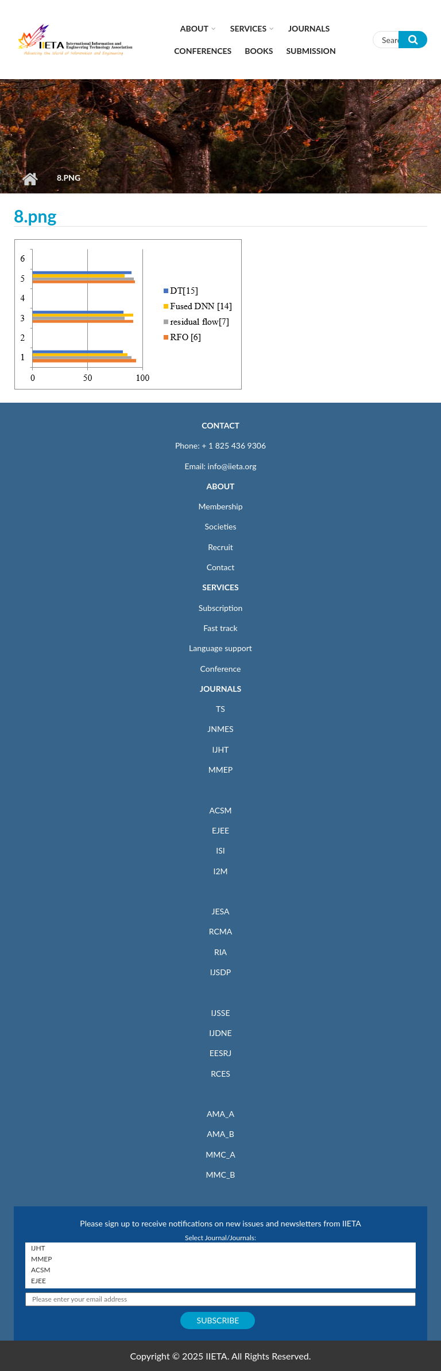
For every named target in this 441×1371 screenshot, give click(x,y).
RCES (220, 1073)
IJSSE (220, 1013)
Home (29, 179)
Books (259, 51)
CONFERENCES (202, 51)
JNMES (220, 729)
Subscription (220, 608)
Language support (220, 648)
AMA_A (220, 1114)
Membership (220, 506)
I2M (220, 871)
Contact (221, 567)
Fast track (220, 628)
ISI (220, 850)
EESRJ (220, 1053)
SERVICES (220, 587)
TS (220, 709)
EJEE (220, 830)
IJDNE (220, 1033)
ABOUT (220, 486)
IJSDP (220, 972)
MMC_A (220, 1154)
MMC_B (220, 1174)
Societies (221, 526)
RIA (220, 952)
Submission (310, 51)
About (194, 28)
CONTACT (220, 425)
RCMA (221, 931)
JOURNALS (220, 689)
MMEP (220, 769)
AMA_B (220, 1134)
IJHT (220, 749)
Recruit (220, 547)
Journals (309, 28)
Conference (220, 668)
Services (248, 28)
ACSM (220, 810)
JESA (221, 911)
